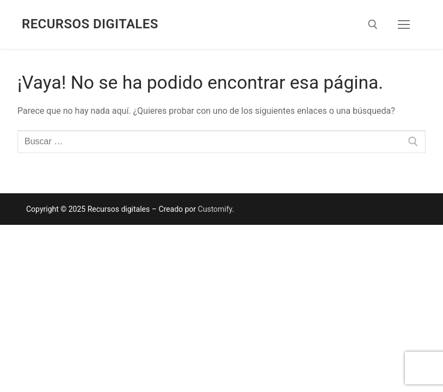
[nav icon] (403, 24)
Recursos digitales (90, 24)
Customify (215, 209)
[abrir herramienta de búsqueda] (373, 24)
